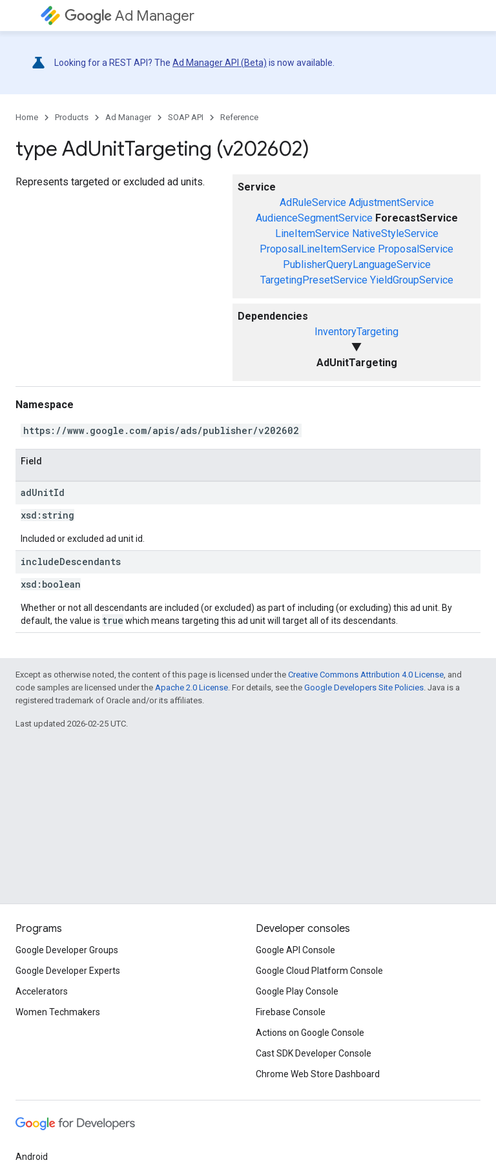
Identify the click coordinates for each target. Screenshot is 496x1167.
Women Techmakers (58, 1012)
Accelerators (42, 991)
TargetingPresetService (313, 280)
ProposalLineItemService (317, 249)
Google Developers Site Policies (364, 687)
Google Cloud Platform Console (319, 971)
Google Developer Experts (68, 971)
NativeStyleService (395, 233)
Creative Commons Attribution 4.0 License (366, 674)
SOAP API (185, 117)
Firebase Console (291, 1012)
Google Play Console (297, 991)
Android (32, 1157)
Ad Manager (129, 16)
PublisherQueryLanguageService (357, 264)
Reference (239, 117)
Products (71, 117)
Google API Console (295, 950)
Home (27, 117)
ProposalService (415, 249)
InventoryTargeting (356, 331)
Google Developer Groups (67, 950)
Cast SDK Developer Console (313, 1053)
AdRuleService (313, 202)
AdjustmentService (391, 202)
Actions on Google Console (310, 1033)
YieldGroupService (411, 280)
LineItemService (312, 233)
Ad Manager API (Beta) (219, 62)
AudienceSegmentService (314, 218)
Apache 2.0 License (191, 687)
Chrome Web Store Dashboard (318, 1074)
